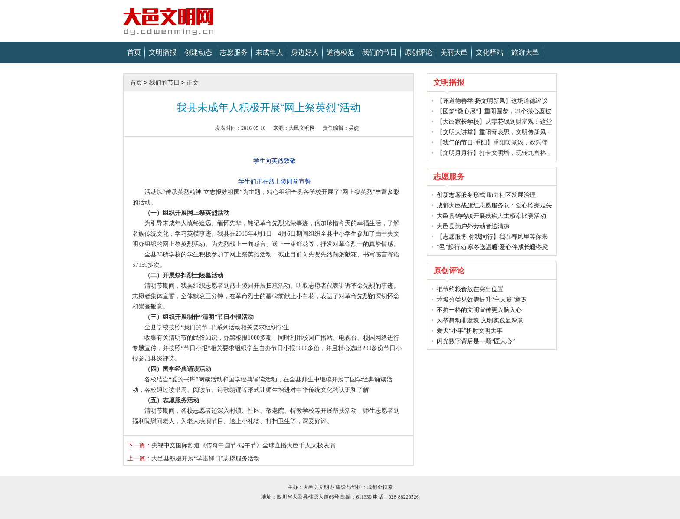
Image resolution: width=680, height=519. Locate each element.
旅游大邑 (525, 52)
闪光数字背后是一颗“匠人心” (476, 341)
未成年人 (269, 52)
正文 (192, 82)
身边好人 (305, 52)
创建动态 (198, 52)
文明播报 (163, 52)
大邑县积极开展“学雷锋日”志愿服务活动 (193, 458)
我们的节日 (379, 52)
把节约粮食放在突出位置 (470, 289)
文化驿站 (489, 52)
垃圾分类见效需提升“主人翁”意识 (482, 299)
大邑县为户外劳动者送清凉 (473, 226)
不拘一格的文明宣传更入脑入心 (479, 310)
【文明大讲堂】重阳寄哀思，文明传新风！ (494, 132)
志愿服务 (234, 52)
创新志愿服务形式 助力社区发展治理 (486, 195)
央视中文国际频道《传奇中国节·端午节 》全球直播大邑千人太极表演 (231, 445)
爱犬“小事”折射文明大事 (470, 331)
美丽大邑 (454, 52)
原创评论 (418, 52)
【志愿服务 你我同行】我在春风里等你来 (492, 236)
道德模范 (340, 52)
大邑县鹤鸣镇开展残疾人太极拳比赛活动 (491, 216)
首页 (134, 52)
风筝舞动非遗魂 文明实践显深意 (480, 320)
